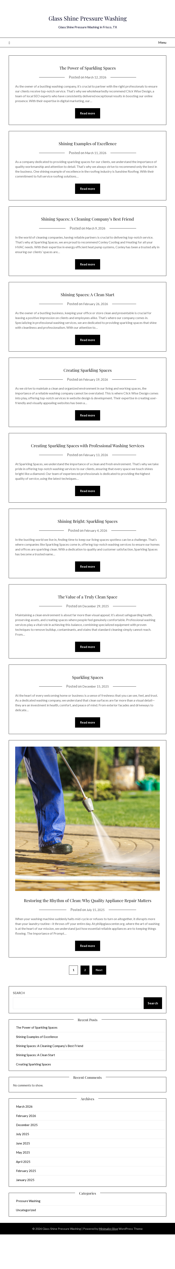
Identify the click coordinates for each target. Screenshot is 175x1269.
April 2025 (23, 1196)
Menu (162, 42)
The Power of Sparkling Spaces (88, 66)
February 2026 (26, 1150)
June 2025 (23, 1177)
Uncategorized (26, 1244)
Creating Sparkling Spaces (87, 381)
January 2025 (25, 1214)
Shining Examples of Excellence (87, 143)
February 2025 (26, 1205)
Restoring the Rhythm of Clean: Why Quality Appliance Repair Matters (87, 928)
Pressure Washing (28, 1235)
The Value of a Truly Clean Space (87, 618)
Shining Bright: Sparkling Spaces (87, 542)
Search (19, 1027)
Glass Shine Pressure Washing (87, 16)
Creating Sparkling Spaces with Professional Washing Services (87, 461)
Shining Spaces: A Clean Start (87, 304)
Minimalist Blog (108, 1263)
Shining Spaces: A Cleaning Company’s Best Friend (88, 223)
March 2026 (24, 1141)
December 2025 (27, 1159)
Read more (87, 113)
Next (99, 1004)
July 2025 (22, 1168)
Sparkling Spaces (87, 699)
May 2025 (23, 1187)
